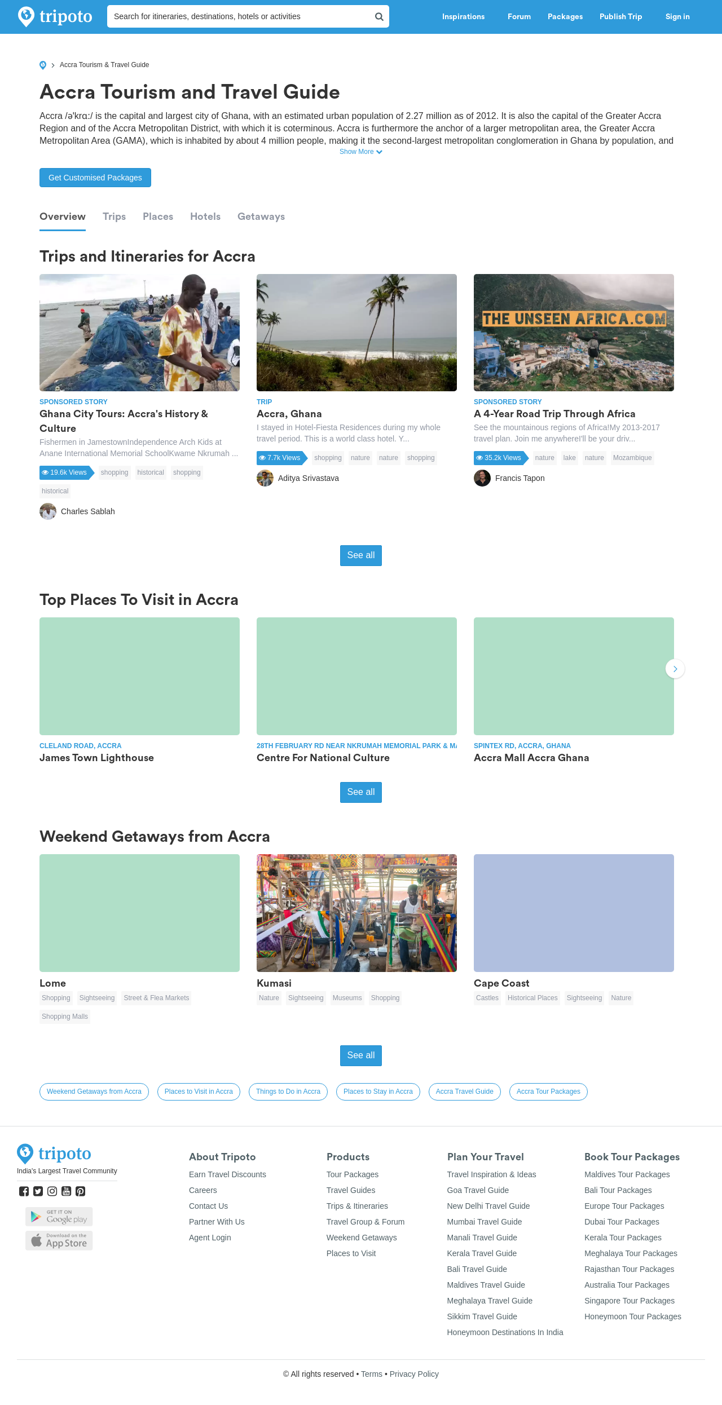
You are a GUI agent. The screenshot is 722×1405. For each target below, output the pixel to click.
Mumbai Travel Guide (484, 1221)
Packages (565, 17)
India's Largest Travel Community (67, 1171)
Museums (347, 998)
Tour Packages (353, 1174)
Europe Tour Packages (624, 1205)
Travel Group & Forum (366, 1221)
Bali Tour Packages (618, 1190)
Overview (62, 216)
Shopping (56, 998)
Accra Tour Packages (548, 1091)
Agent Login (210, 1237)
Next (675, 670)
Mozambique (632, 458)
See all (361, 555)
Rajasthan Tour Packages (629, 1269)
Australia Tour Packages (627, 1284)
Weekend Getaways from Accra (94, 1091)
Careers (203, 1190)
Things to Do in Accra (288, 1091)
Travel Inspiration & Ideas (491, 1174)
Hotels (205, 216)
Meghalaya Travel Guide (490, 1300)
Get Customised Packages (95, 177)
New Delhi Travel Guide (488, 1205)
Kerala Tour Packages (623, 1237)
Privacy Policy (414, 1374)
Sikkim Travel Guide (482, 1316)
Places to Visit (351, 1253)
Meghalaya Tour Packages (630, 1253)
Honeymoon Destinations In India (505, 1332)
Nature (269, 998)
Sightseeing (97, 998)
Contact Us (208, 1205)
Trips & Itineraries (357, 1205)
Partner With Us (217, 1221)
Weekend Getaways (362, 1237)
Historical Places (533, 998)
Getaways (261, 216)
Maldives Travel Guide (486, 1284)
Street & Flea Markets (156, 998)
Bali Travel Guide (477, 1269)
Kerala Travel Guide (482, 1253)
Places (158, 216)
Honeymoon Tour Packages (632, 1316)
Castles (487, 998)
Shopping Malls (65, 1016)
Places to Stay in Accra (378, 1091)
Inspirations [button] (466, 17)
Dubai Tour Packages (621, 1221)
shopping (115, 472)
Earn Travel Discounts (227, 1174)
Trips (114, 216)
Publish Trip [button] (624, 17)
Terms (371, 1374)
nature (360, 458)
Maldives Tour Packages (627, 1174)
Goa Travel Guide (478, 1190)
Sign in (678, 17)
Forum (519, 17)
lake (569, 458)
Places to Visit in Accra (199, 1091)
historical (151, 472)
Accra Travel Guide (465, 1091)
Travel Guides (351, 1190)
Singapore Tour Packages (629, 1300)
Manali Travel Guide (482, 1237)
